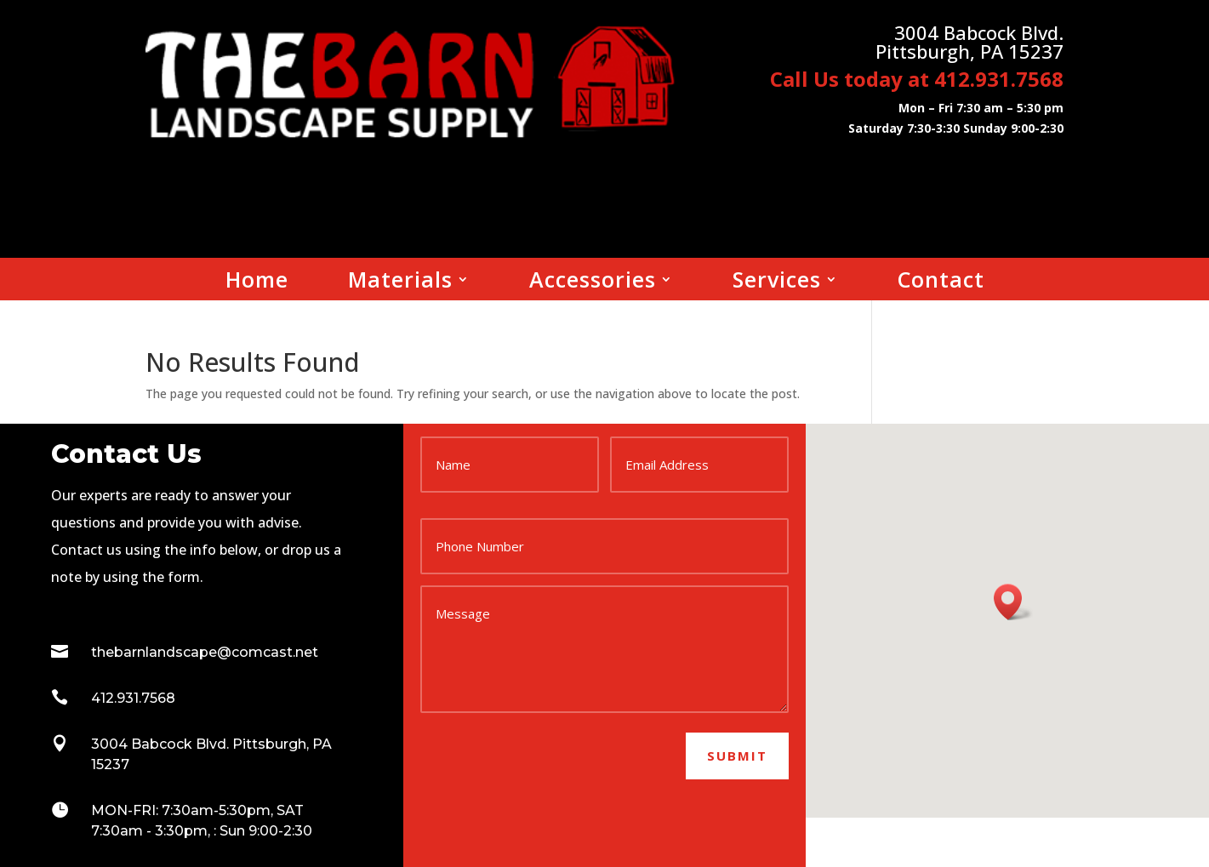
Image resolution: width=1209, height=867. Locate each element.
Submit (737, 755)
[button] (1013, 602)
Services (777, 282)
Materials (400, 282)
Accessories (592, 282)
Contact (941, 282)
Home (256, 282)
